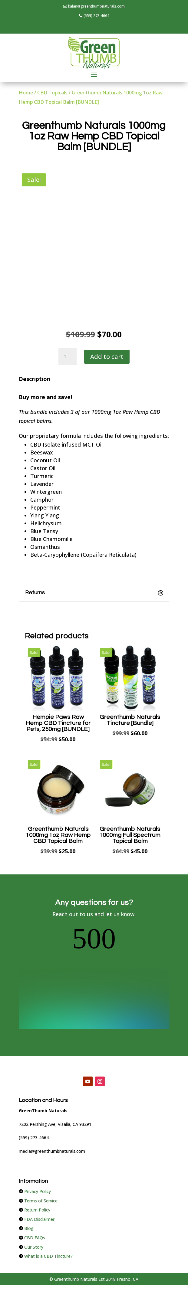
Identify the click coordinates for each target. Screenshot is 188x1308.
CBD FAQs (34, 1179)
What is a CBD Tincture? (48, 1198)
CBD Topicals (52, 92)
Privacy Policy (37, 1133)
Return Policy (37, 1152)
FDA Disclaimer (39, 1161)
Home (26, 92)
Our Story (33, 1189)
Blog (29, 1170)
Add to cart (107, 356)
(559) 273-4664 (96, 15)
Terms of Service (41, 1143)
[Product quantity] (67, 356)
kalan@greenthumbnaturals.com (96, 6)
